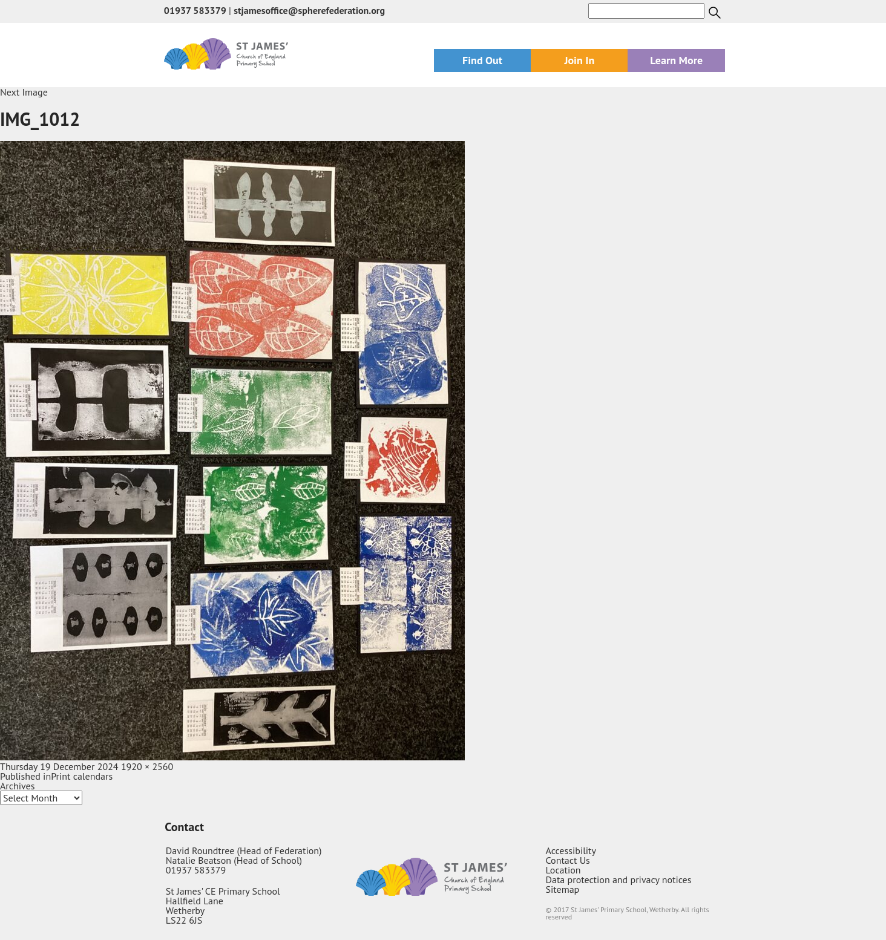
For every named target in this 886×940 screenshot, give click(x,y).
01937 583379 (195, 10)
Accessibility (571, 850)
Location (563, 870)
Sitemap (563, 889)
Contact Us (568, 860)
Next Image (24, 92)
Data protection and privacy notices (619, 879)
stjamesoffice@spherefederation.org (309, 10)
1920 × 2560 (147, 766)
